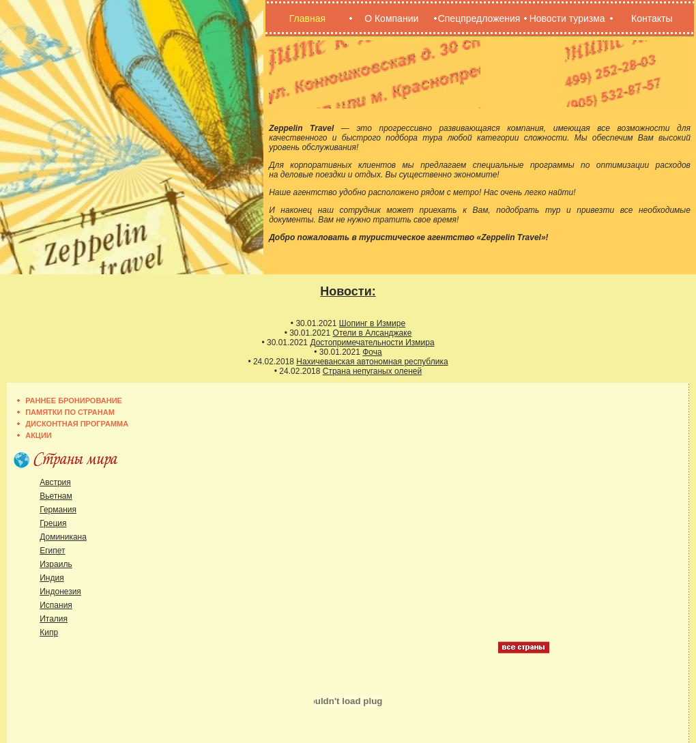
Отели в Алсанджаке (372, 333)
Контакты (651, 18)
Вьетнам (56, 496)
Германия (58, 509)
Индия (51, 578)
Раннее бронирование (73, 400)
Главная (307, 18)
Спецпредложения (479, 18)
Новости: (347, 291)
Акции (38, 435)
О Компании (391, 18)
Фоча (371, 352)
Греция (53, 523)
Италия (54, 619)
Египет (52, 550)
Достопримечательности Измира (372, 342)
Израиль (56, 564)
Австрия (55, 482)
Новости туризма (567, 18)
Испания (56, 605)
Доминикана (63, 537)
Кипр (49, 632)
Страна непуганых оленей (372, 371)
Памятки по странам (70, 412)
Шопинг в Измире (372, 323)
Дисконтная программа (76, 424)
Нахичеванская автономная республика (372, 361)
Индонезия (60, 591)
